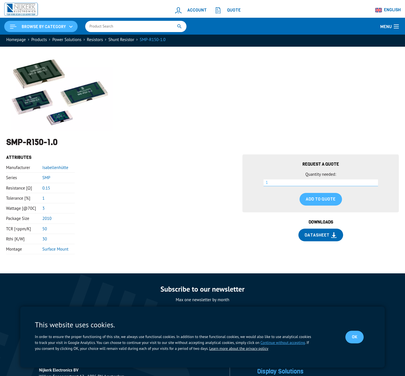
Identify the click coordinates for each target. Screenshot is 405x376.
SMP (46, 179)
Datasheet (321, 237)
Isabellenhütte (55, 169)
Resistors (95, 41)
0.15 (46, 189)
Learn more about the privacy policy (238, 348)
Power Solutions (66, 41)
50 (44, 230)
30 (44, 240)
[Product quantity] (321, 184)
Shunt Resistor (121, 41)
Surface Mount (55, 250)
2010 (47, 220)
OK (354, 337)
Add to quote (321, 201)
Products (39, 41)
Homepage (16, 41)
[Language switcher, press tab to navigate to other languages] (388, 10)
